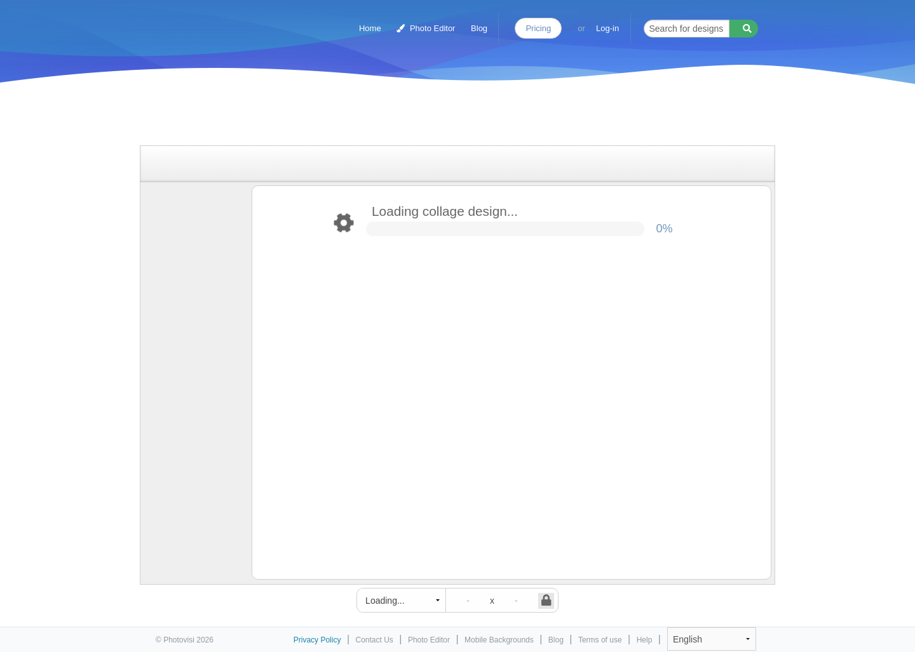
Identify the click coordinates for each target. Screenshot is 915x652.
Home (370, 28)
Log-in (607, 28)
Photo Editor (425, 28)
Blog (479, 28)
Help (645, 639)
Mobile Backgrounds (499, 639)
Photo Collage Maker (211, 22)
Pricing (538, 28)
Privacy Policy (317, 639)
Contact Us (374, 639)
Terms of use (600, 639)
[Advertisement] (444, 116)
